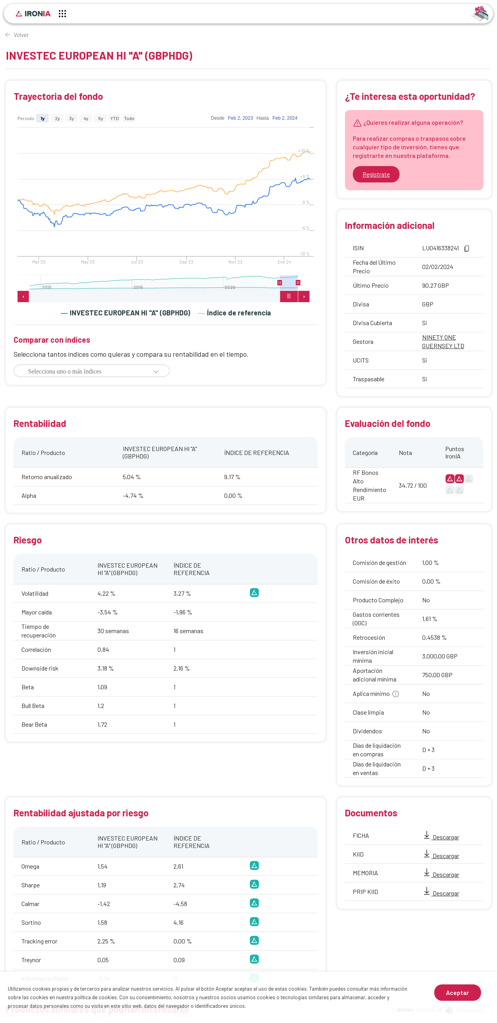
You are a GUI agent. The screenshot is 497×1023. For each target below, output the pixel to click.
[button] (156, 371)
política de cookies (95, 997)
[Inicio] (33, 13)
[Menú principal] (62, 15)
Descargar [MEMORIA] (440, 874)
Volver (21, 34)
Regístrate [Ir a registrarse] (376, 174)
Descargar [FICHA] (440, 837)
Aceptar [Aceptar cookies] (457, 992)
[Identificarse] (479, 13)
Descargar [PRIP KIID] (440, 893)
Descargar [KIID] (440, 855)
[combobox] (86, 371)
